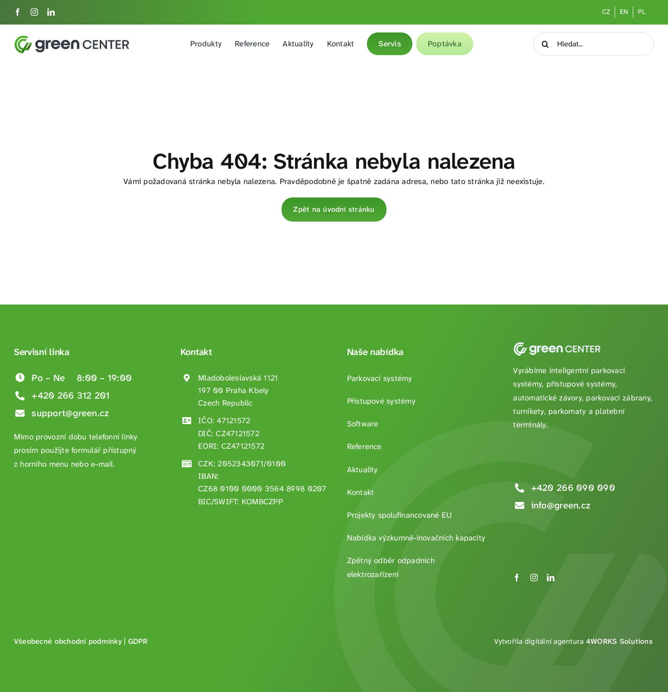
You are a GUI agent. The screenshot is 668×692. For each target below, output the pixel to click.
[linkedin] (51, 12)
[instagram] (34, 12)
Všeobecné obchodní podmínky (68, 641)
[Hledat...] (593, 44)
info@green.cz (561, 505)
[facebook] (17, 12)
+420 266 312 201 (70, 395)
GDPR (138, 641)
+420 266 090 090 (573, 488)
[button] (18, 673)
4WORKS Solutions (619, 641)
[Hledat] (545, 44)
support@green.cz (70, 413)
